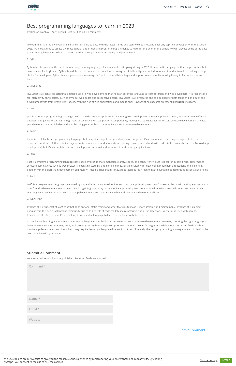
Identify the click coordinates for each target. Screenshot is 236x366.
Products (185, 7)
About (198, 7)
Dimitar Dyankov (39, 32)
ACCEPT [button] (226, 360)
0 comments (94, 32)
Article (72, 32)
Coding (81, 32)
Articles (168, 7)
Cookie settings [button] (208, 360)
